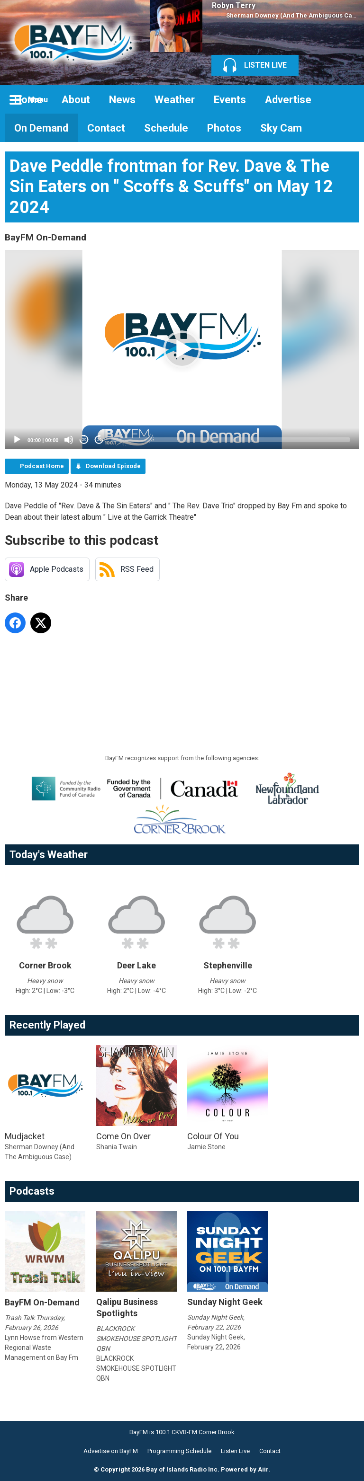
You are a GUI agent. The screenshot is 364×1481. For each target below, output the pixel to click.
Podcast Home (42, 466)
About (76, 100)
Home (28, 100)
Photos (224, 128)
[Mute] (68, 439)
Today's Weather (48, 854)
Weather (175, 100)
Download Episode (113, 466)
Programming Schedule (179, 1450)
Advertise (288, 100)
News (122, 100)
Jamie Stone (206, 1147)
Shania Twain (116, 1147)
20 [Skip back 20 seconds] (84, 439)
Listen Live (235, 1450)
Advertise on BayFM (110, 1450)
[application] (182, 349)
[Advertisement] (177, 664)
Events (230, 100)
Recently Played (47, 1025)
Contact (106, 128)
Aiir (263, 1469)
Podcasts (32, 1191)
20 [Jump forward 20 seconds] (99, 439)
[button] (182, 349)
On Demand (41, 128)
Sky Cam (281, 128)
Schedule (166, 128)
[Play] (17, 439)
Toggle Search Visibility (345, 99)
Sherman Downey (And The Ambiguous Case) (294, 15)
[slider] (230, 439)
